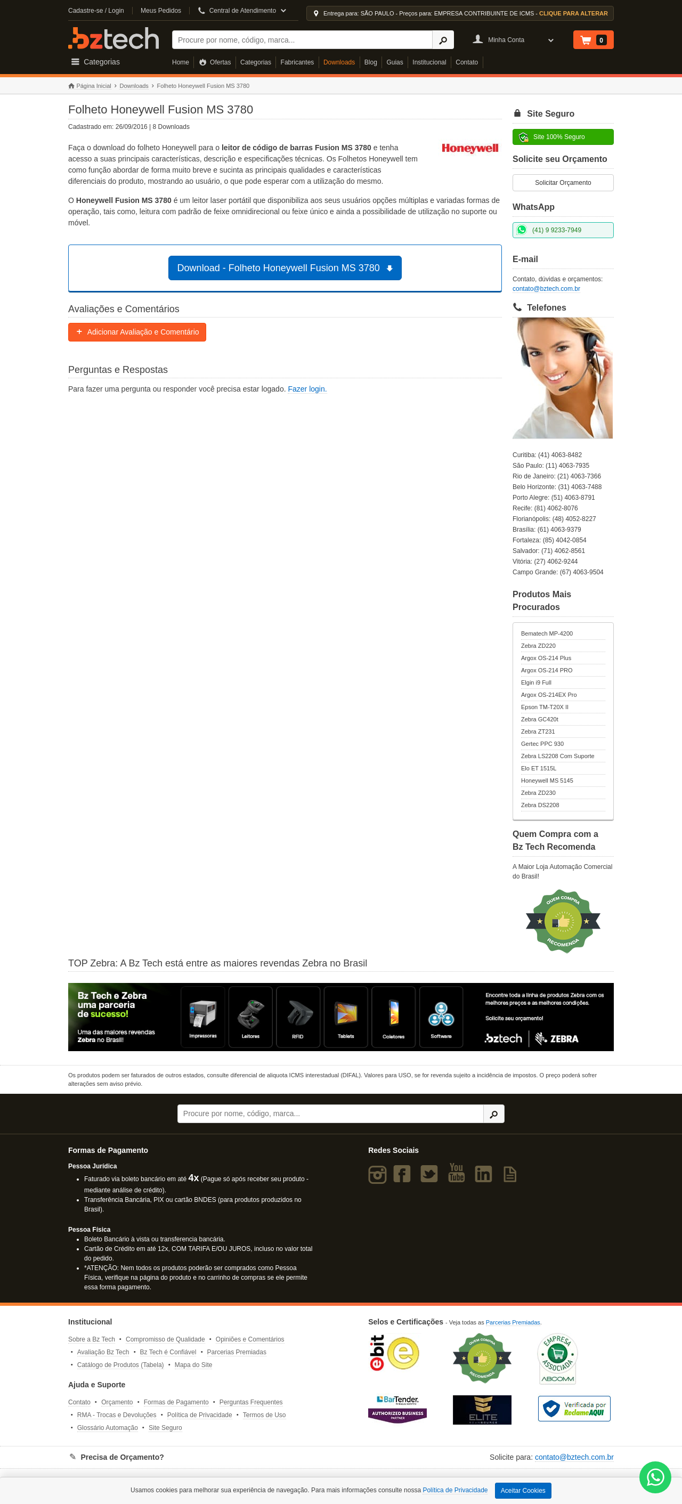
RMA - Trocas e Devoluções (117, 1415)
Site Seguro (165, 1428)
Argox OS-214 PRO (547, 670)
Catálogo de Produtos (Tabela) (120, 1365)
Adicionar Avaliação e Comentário (137, 332)
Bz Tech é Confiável (168, 1352)
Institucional (429, 62)
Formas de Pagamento (176, 1402)
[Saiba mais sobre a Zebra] (341, 1017)
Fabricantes (297, 62)
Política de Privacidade (199, 1415)
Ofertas (215, 62)
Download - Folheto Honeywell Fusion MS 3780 (286, 268)
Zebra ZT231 (538, 731)
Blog (370, 62)
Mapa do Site (194, 1365)
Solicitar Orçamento (563, 182)
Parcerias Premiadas (236, 1352)
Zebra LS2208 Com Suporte (558, 756)
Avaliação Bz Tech (103, 1352)
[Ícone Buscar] (443, 39)
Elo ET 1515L (538, 768)
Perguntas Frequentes (251, 1402)
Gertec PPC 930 (542, 744)
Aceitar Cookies (523, 1490)
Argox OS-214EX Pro (549, 695)
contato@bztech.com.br (546, 288)
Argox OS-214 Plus (546, 658)
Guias (394, 62)
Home (180, 62)
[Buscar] (302, 39)
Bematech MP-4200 (547, 633)
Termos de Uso (264, 1415)
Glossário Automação (107, 1428)
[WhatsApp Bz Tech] (655, 1478)
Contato (467, 62)
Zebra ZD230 (538, 793)
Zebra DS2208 (540, 805)
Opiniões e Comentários (250, 1339)
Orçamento (117, 1402)
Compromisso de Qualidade (165, 1339)
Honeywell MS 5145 (547, 780)
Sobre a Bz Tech (91, 1339)
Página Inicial (89, 86)
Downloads (339, 62)
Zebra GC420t (539, 719)
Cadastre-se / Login (96, 10)
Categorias (255, 62)
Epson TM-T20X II (545, 707)
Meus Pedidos (161, 10)
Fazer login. (307, 389)
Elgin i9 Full (536, 682)
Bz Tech (113, 38)
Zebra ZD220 (538, 646)
